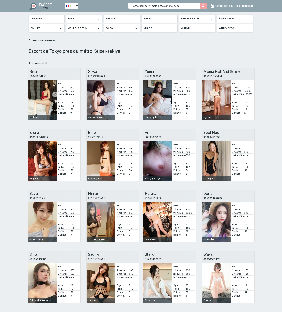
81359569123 (211, 259)
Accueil (33, 40)
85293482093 (96, 76)
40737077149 (153, 137)
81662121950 (153, 198)
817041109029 (212, 198)
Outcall (186, 28)
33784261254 (37, 198)
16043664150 (37, 76)
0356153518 (95, 137)
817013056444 (212, 76)
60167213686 (37, 259)
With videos (226, 28)
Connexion (232, 5)
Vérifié (148, 28)
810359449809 (38, 137)
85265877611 (96, 198)
